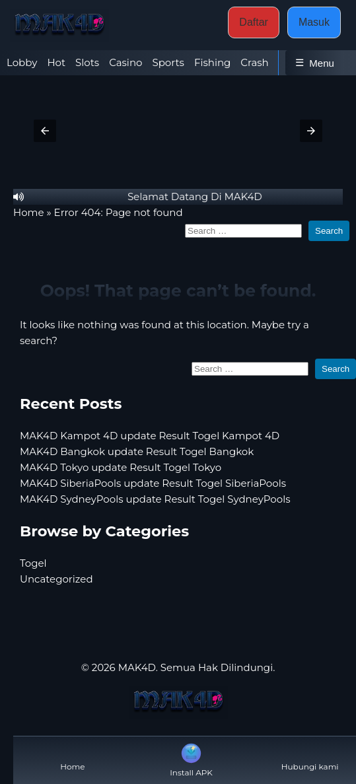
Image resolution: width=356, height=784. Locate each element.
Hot (56, 62)
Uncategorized (56, 579)
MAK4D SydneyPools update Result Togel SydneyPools (155, 499)
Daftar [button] (253, 22)
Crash (254, 62)
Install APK (191, 758)
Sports (168, 62)
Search (329, 231)
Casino (125, 62)
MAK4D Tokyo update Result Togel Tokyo (120, 467)
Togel (33, 563)
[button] (45, 131)
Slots (87, 62)
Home (28, 212)
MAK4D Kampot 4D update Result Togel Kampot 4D (149, 435)
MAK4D (137, 667)
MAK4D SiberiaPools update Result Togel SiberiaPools (153, 483)
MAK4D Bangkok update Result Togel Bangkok (137, 451)
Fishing (212, 62)
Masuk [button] (314, 22)
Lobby (22, 62)
